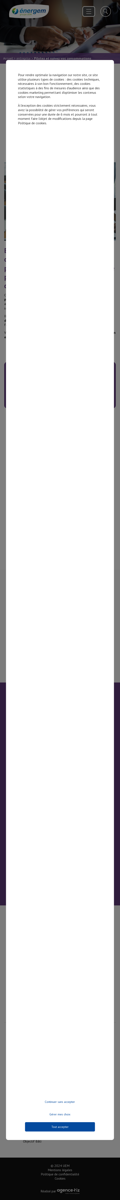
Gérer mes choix (59, 1114)
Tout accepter (60, 1127)
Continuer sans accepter (60, 1102)
